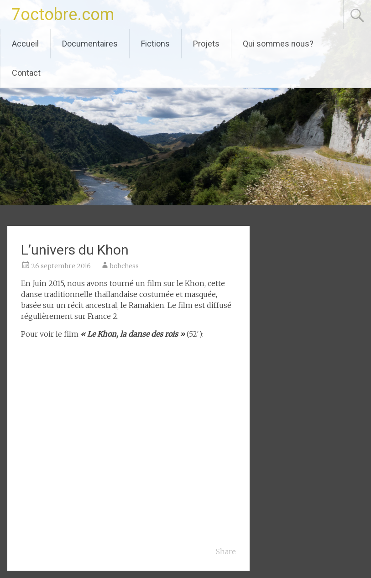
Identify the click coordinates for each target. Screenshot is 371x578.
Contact (26, 73)
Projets (206, 43)
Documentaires (90, 43)
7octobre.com (62, 14)
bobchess (124, 266)
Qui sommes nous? (278, 43)
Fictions (155, 43)
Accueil (25, 43)
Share (226, 551)
